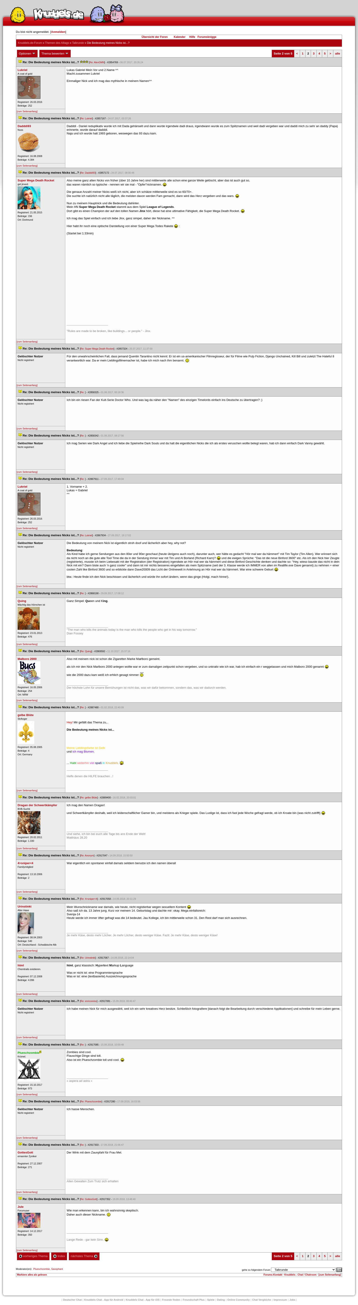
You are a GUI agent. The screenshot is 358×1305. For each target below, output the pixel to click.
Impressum (280, 1299)
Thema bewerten (55, 53)
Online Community (238, 1299)
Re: (83, 392)
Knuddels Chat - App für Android (103, 1299)
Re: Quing (86, 651)
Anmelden (58, 32)
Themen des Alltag (57, 42)
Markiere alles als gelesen (32, 1274)
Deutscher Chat (72, 1299)
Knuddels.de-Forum (30, 42)
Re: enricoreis (89, 1001)
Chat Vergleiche (261, 1299)
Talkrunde (78, 42)
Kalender (179, 37)
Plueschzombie (41, 1269)
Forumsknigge (206, 37)
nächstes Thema (84, 1256)
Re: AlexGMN (97, 62)
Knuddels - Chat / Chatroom (300, 1274)
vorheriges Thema (33, 1256)
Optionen (27, 53)
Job (292, 1299)
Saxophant (57, 1269)
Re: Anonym (87, 855)
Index (59, 1256)
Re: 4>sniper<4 (89, 898)
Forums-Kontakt (272, 1274)
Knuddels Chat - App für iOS (143, 1299)
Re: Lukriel (86, 118)
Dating (221, 1299)
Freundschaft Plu (194, 1299)
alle (337, 53)
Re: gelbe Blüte (89, 797)
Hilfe (192, 37)
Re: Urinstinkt (88, 957)
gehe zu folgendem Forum (256, 1269)
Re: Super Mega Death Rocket (97, 348)
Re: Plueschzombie (91, 1101)
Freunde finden (171, 1299)
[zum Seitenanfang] (27, 111)
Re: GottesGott (89, 1199)
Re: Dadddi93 (88, 172)
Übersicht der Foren (155, 37)
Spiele (210, 1299)
